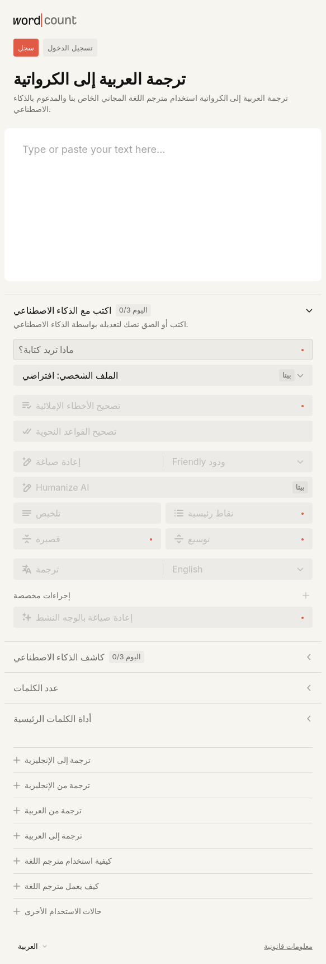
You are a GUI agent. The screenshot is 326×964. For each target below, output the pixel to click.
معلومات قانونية (288, 946)
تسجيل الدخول (70, 47)
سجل (26, 47)
